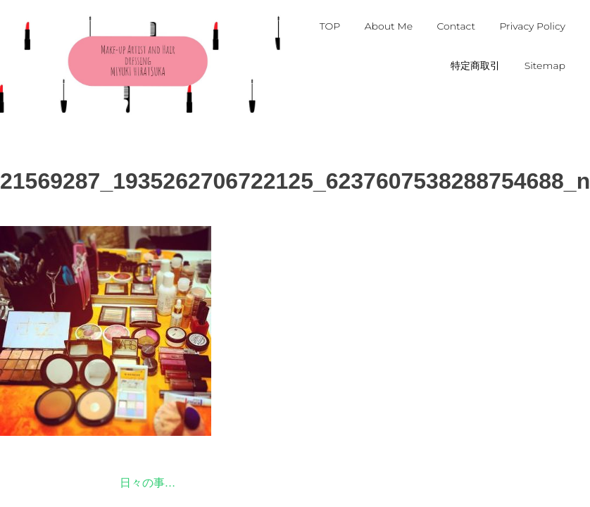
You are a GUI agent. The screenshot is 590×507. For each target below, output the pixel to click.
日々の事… (148, 483)
